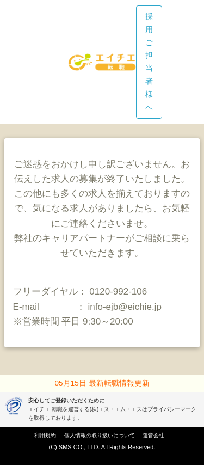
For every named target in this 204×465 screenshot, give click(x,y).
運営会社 (153, 435)
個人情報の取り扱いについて (99, 435)
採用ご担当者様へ (149, 62)
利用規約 (45, 435)
